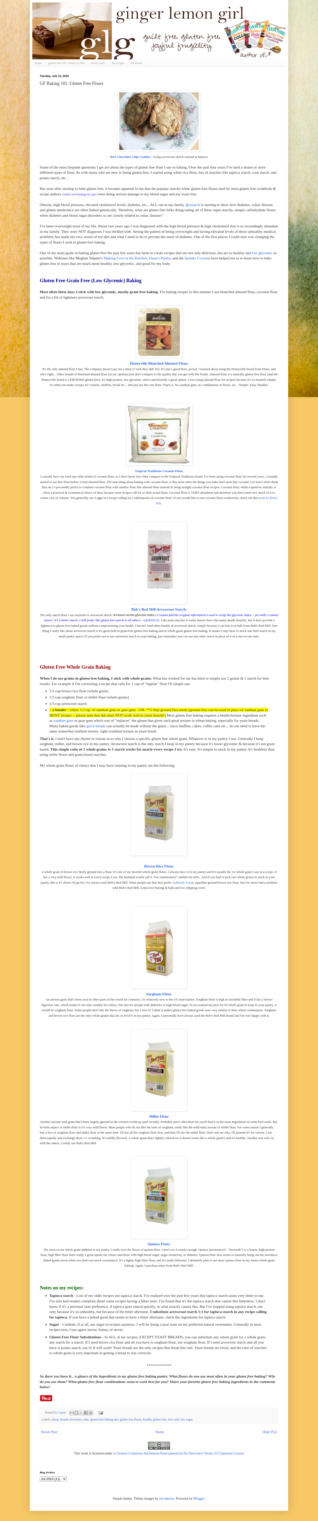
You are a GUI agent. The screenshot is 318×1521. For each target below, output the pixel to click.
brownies (75, 1419)
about (55, 1419)
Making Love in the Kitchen (125, 258)
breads (64, 1419)
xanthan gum (63, 720)
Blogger (198, 1498)
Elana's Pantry (159, 258)
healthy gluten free (154, 1419)
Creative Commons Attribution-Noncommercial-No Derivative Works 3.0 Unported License (180, 1453)
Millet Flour (159, 1116)
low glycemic (262, 253)
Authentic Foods (183, 882)
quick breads (95, 726)
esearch (193, 205)
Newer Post (49, 1432)
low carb (173, 1419)
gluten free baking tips (104, 1419)
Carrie (62, 1412)
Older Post (269, 1432)
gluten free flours (131, 1419)
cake (86, 1419)
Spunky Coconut (197, 258)
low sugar (187, 1419)
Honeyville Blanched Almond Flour (158, 363)
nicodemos (166, 1498)
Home (160, 1432)
